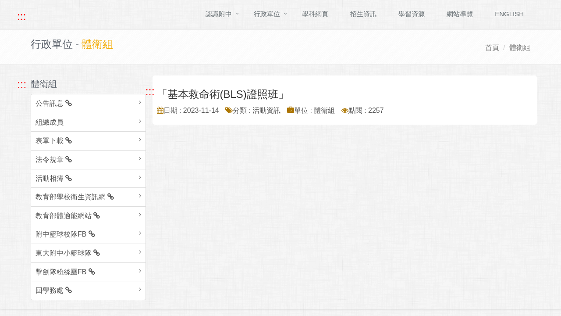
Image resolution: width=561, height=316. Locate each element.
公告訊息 (54, 103)
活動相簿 (54, 178)
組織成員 (50, 122)
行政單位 (267, 14)
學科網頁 (315, 14)
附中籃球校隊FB (65, 234)
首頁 (492, 47)
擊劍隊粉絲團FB (65, 272)
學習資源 (411, 14)
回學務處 (54, 290)
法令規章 (54, 159)
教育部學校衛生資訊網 (75, 197)
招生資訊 (363, 14)
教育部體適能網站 (68, 215)
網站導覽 (460, 14)
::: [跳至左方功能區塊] (21, 84)
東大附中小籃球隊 (68, 253)
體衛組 (519, 47)
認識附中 (219, 14)
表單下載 (54, 140)
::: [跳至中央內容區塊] (150, 91)
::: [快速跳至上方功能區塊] (21, 16)
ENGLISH (509, 14)
